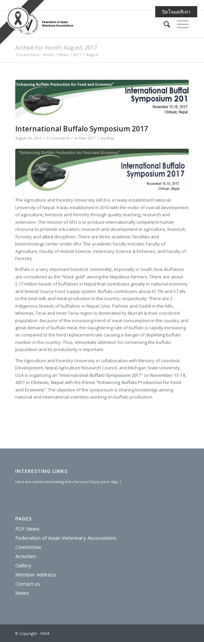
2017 (77, 54)
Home (48, 54)
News (63, 54)
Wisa (110, 138)
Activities (25, 556)
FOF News (27, 528)
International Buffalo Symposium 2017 (81, 128)
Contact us (27, 583)
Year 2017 (87, 138)
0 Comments (58, 138)
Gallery (23, 565)
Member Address (35, 574)
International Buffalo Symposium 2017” (101, 375)
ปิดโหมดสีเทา (176, 11)
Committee (28, 547)
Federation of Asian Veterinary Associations (66, 537)
